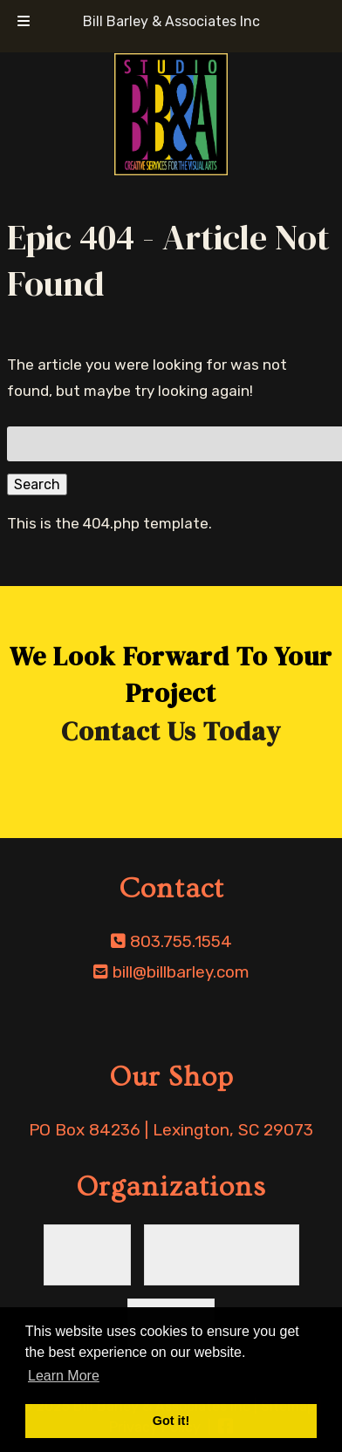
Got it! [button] (171, 1421)
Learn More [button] (63, 1375)
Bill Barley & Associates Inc (171, 21)
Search (37, 484)
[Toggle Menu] (23, 22)
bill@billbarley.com (181, 972)
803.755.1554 (181, 941)
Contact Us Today (171, 731)
